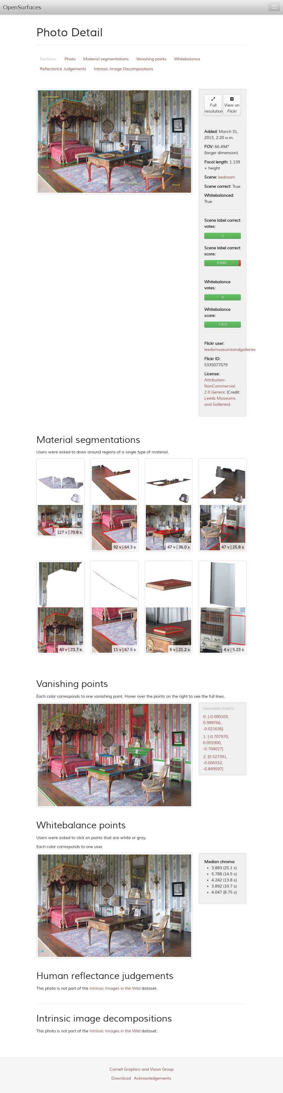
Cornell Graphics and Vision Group (141, 1069)
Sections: (48, 59)
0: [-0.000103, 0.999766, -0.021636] (216, 722)
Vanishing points (151, 59)
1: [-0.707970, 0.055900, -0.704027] (216, 742)
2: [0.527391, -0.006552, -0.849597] (215, 762)
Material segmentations (106, 59)
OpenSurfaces (22, 7)
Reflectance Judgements (63, 68)
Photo (70, 59)
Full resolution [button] (213, 105)
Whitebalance (187, 59)
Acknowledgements (152, 1078)
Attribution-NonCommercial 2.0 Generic (219, 386)
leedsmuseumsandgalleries (230, 349)
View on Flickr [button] (231, 105)
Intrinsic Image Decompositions (123, 68)
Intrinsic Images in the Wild (114, 988)
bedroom (226, 177)
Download (121, 1078)
